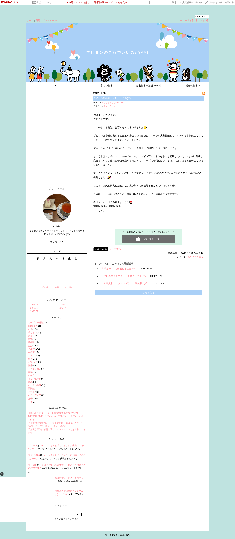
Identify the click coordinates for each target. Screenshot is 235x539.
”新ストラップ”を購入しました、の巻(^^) (48, 426)
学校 (30, 401)
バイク (31, 375)
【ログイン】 (202, 20)
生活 (30, 345)
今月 (57, 287)
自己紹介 (32, 326)
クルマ (31, 349)
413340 (200, 16)
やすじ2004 (34, 455)
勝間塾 (31, 388)
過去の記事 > (193, 85)
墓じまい (32, 332)
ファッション (34, 368)
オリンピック (34, 378)
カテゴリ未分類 (36, 322)
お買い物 (32, 362)
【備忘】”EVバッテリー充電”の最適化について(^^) (53, 413)
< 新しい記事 (106, 85)
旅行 (30, 359)
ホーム (30, 20)
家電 (30, 339)
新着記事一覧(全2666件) (149, 85)
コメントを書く (195, 256)
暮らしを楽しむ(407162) (113, 102)
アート (31, 392)
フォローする (57, 242)
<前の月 (45, 287)
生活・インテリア (45, 2)
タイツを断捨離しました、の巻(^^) (112, 98)
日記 (38, 20)
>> (191, 2)
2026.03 (34, 308)
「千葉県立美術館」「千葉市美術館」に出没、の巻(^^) (55, 423)
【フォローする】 (184, 20)
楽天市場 (229, 2)
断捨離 (31, 342)
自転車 (31, 352)
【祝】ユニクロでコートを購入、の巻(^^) (123, 276)
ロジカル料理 (34, 385)
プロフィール (49, 20)
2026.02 (34, 311)
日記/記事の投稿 (57, 408)
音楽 (30, 372)
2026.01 (62, 304)
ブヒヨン (32, 445)
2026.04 (34, 304)
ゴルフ (31, 355)
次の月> (68, 287)
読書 (30, 335)
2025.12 (62, 308)
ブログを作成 (215, 2)
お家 (30, 398)
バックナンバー (57, 299)
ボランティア (34, 395)
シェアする (115, 249)
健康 (30, 365)
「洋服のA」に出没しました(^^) (118, 268)
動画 (30, 382)
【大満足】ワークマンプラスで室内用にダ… (125, 283)
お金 (30, 329)
